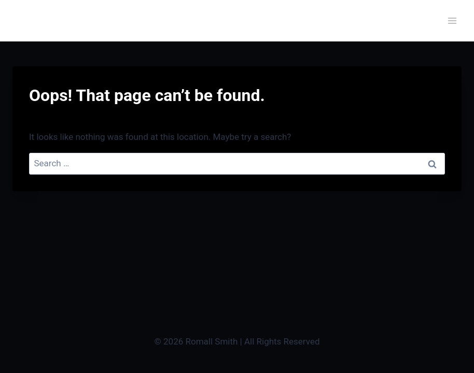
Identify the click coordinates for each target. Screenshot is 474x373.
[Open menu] (452, 20)
